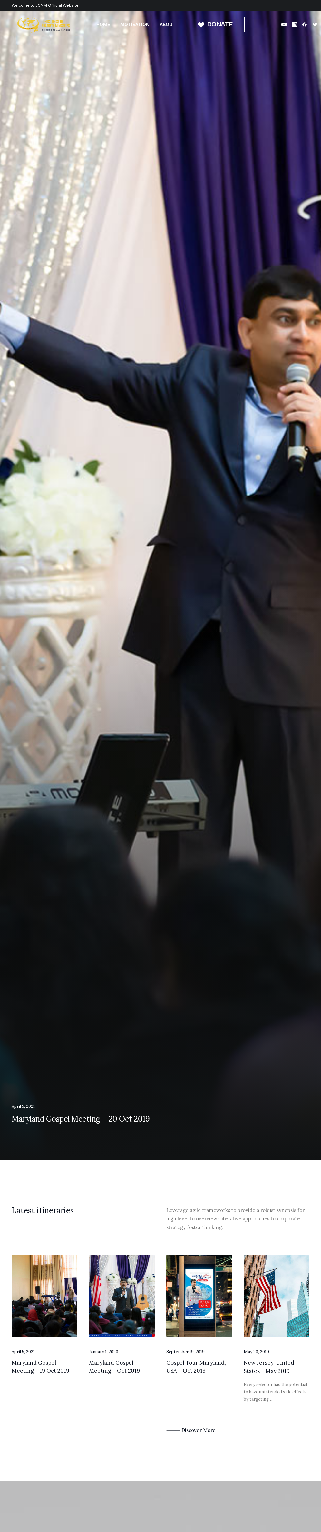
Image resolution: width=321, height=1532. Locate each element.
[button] (285, 24)
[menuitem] (103, 24)
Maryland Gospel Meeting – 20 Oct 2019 (81, 1119)
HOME (103, 24)
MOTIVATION (135, 24)
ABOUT (168, 24)
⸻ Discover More (191, 1430)
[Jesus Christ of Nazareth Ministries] (44, 24)
